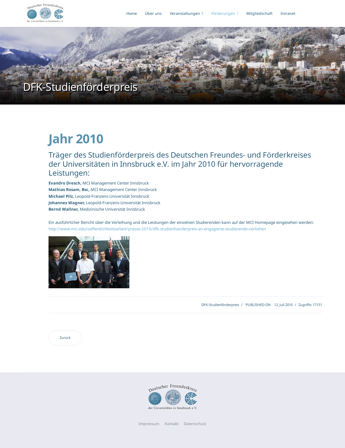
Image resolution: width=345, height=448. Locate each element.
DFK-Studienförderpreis (220, 304)
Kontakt (171, 423)
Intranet (288, 13)
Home (131, 13)
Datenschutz (195, 423)
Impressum (149, 423)
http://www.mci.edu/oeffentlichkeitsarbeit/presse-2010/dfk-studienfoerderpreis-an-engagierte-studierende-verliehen (157, 228)
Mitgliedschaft (259, 13)
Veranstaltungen (185, 13)
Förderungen (223, 13)
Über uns (153, 13)
